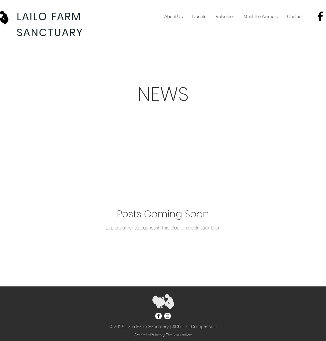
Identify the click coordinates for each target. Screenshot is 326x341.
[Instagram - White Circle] (167, 316)
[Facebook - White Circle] (158, 316)
